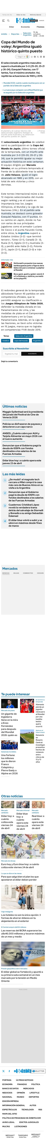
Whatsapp (34, 1071)
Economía (25, 27)
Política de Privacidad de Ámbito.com (21, 1118)
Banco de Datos (10, 1088)
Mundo (20, 1097)
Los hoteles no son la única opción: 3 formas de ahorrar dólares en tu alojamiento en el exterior (21, 918)
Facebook (9, 1071)
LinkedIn (21, 1071)
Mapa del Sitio (9, 1114)
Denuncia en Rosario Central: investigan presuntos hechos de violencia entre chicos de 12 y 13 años (40, 748)
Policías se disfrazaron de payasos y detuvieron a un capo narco (22, 425)
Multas (6, 1126)
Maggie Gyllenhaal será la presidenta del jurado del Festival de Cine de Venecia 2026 (23, 414)
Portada (6, 1080)
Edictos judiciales (29, 1122)
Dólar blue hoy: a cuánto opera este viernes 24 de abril (22, 821)
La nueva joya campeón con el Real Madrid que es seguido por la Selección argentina (23, 91)
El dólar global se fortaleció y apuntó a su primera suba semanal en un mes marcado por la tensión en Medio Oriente (22, 976)
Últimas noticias (24, 1080)
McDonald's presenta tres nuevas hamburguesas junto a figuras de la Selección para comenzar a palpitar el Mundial (29, 266)
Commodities (28, 573)
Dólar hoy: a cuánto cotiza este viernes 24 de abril (7, 822)
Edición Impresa (10, 1101)
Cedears (40, 573)
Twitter (3, 1071)
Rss (40, 1109)
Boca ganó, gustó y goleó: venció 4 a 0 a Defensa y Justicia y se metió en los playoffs (29, 276)
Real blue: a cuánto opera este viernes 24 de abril (38, 822)
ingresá (41, 20)
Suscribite (32, 354)
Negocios (7, 1093)
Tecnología (27, 1109)
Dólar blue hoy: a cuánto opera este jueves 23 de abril (22, 462)
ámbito (4, 34)
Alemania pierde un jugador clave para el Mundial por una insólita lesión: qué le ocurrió (40, 715)
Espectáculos (9, 1109)
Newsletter (38, 1071)
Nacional (7, 1097)
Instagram (15, 1071)
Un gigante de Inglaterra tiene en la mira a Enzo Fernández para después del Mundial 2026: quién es (9, 724)
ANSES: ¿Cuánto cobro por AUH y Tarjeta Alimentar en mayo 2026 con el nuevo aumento (22, 436)
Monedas (5, 573)
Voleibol (5, 340)
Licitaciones (20, 1126)
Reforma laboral (35, 15)
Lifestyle (34, 1093)
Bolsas (16, 573)
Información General (13, 1105)
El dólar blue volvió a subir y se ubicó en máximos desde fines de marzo (25, 523)
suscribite (34, 20)
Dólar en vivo (20, 15)
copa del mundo (21, 340)
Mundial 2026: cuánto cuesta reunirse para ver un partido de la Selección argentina (24, 84)
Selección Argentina (27, 34)
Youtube (27, 1071)
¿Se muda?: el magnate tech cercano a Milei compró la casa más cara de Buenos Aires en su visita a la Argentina (26, 483)
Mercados (28, 1088)
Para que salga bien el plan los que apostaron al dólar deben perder (20, 878)
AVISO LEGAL (8, 1122)
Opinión (21, 1093)
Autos (33, 1105)
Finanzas (40, 27)
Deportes (15, 34)
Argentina (23, 233)
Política (35, 1084)
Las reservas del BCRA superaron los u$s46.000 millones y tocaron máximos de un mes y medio (22, 933)
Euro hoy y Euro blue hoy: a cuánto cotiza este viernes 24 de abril (20, 866)
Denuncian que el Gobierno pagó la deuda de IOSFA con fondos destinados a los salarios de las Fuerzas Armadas (22, 449)
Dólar (11, 27)
